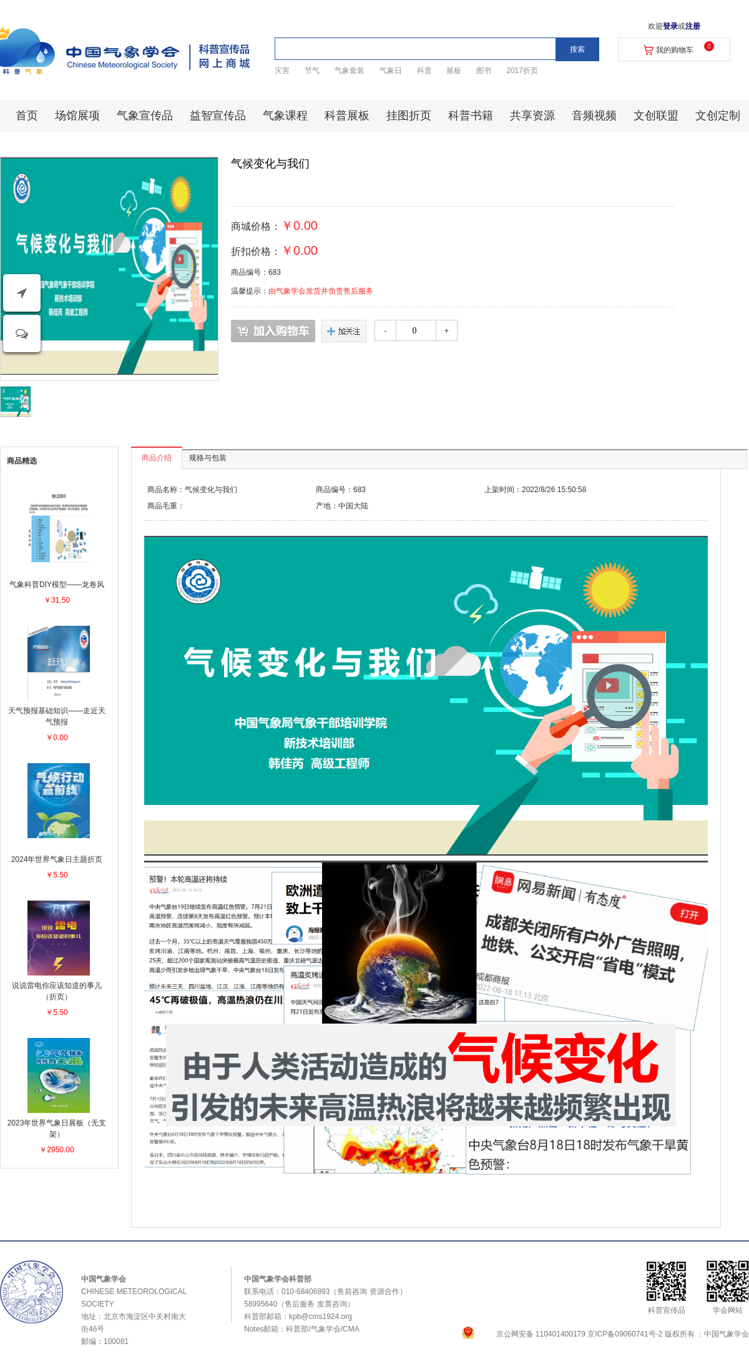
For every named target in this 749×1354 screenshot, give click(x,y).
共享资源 (532, 115)
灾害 (282, 70)
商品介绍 (157, 457)
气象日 (390, 70)
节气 (312, 70)
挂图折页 (408, 115)
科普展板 (347, 115)
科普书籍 (470, 115)
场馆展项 (77, 115)
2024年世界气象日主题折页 (57, 859)
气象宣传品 (145, 115)
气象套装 (350, 70)
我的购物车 (674, 50)
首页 (27, 115)
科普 (424, 70)
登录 (670, 26)
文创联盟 (656, 115)
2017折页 (522, 70)
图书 (483, 70)
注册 (692, 26)
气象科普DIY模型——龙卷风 (56, 584)
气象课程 (285, 115)
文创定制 (717, 115)
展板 (453, 70)
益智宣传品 (218, 115)
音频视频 (594, 115)
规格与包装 (208, 457)
